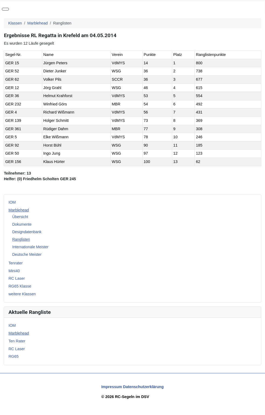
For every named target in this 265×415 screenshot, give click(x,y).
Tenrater (15, 263)
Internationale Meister (30, 247)
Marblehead (18, 210)
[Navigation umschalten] (5, 9)
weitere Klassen (22, 294)
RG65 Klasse (19, 286)
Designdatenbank (26, 232)
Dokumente (21, 224)
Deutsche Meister (26, 254)
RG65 (13, 356)
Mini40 (14, 271)
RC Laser (16, 278)
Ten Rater (16, 341)
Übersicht (20, 217)
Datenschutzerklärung (143, 387)
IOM (12, 202)
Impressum (111, 387)
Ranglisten (21, 239)
